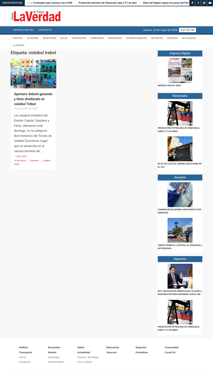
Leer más (21, 156)
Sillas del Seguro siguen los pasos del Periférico (171, 3)
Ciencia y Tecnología (88, 357)
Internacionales (136, 38)
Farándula (142, 352)
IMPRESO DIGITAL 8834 (169, 85)
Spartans (34, 160)
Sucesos (172, 38)
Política (18, 38)
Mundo (52, 352)
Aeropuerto (24, 362)
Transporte (79, 38)
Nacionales (115, 38)
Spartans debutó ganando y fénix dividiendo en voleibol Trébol (33, 99)
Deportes (157, 38)
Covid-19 (170, 352)
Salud (63, 38)
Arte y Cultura (84, 362)
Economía (33, 38)
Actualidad (189, 38)
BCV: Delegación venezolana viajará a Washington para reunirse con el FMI (180, 292)
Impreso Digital (23, 30)
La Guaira (18, 45)
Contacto (44, 30)
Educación (49, 38)
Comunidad (97, 38)
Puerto (22, 357)
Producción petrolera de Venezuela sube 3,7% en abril (110, 3)
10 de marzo (20, 160)
